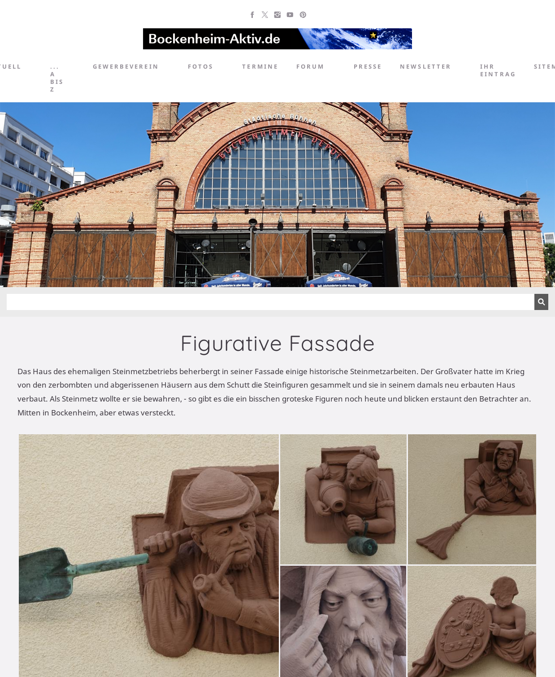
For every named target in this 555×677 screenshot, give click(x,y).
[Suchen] (270, 302)
